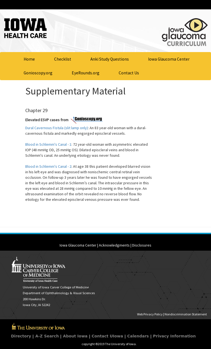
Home (29, 59)
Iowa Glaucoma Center (169, 59)
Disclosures (141, 245)
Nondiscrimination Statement (186, 314)
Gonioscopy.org (38, 72)
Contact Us (129, 72)
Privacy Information (174, 336)
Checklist (62, 59)
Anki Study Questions (109, 59)
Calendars (138, 336)
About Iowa (75, 336)
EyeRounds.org (85, 72)
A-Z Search (47, 336)
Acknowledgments (114, 245)
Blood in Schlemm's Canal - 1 (48, 144)
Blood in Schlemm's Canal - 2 (48, 166)
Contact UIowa (107, 336)
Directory (21, 336)
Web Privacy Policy (150, 314)
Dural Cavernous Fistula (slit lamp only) (56, 127)
